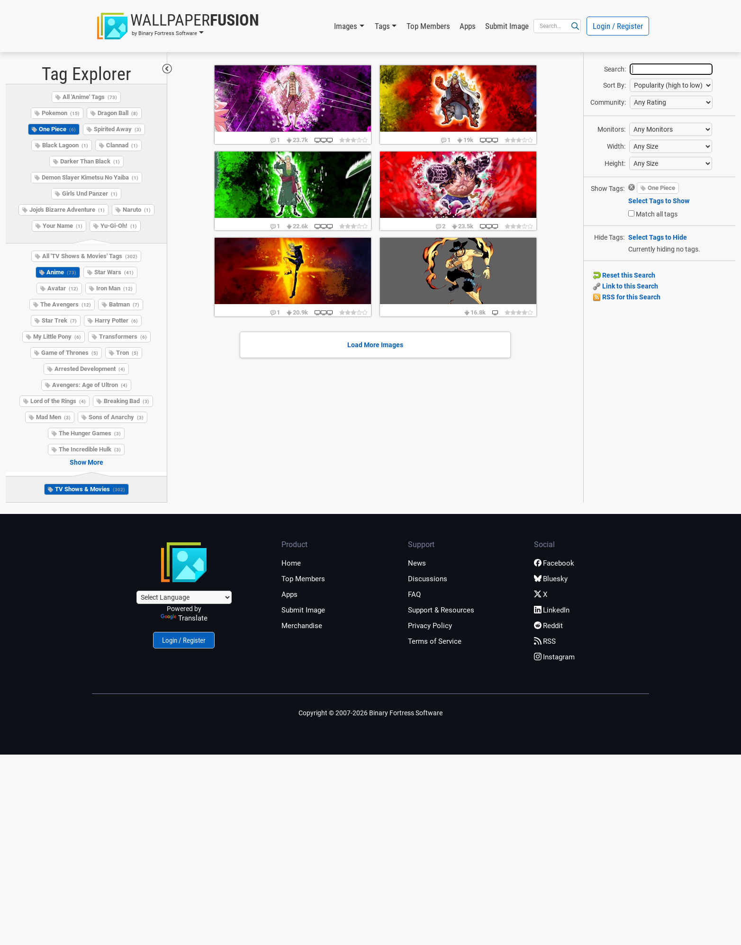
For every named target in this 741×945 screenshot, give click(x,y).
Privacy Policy (430, 625)
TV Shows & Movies (90, 489)
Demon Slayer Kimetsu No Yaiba (90, 177)
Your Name (62, 225)
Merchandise (301, 625)
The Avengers (65, 304)
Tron (127, 352)
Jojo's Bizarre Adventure (67, 209)
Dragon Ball (118, 113)
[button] (178, 26)
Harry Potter (116, 320)
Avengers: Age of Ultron (89, 384)
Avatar (62, 288)
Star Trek (59, 320)
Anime (61, 272)
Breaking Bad (126, 401)
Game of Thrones (69, 352)
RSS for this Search (626, 297)
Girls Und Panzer (89, 193)
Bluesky (551, 579)
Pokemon (61, 113)
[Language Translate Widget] (184, 597)
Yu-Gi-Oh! (118, 225)
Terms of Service (434, 641)
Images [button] (345, 26)
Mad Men (53, 417)
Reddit (548, 625)
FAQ (414, 594)
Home (291, 563)
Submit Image (507, 26)
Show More (86, 462)
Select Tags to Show (658, 201)
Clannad (122, 145)
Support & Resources (441, 610)
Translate (184, 618)
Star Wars (114, 272)
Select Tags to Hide (657, 237)
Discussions (427, 579)
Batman (124, 304)
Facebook (554, 563)
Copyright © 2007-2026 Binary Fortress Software (370, 713)
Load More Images (375, 345)
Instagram (554, 657)
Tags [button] (382, 26)
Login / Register (618, 26)
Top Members (428, 26)
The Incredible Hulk (90, 449)
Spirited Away (117, 129)
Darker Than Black (90, 161)
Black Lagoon (65, 145)
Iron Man (114, 288)
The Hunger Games (90, 433)
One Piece (57, 129)
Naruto (137, 209)
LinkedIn (551, 610)
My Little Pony (57, 336)
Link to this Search (625, 286)
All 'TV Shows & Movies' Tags (89, 256)
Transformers (123, 336)
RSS (545, 641)
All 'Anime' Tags (90, 96)
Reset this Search (624, 275)
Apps (468, 26)
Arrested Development (89, 368)
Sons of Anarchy (116, 417)
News (417, 563)
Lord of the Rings (58, 401)
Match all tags (657, 214)
